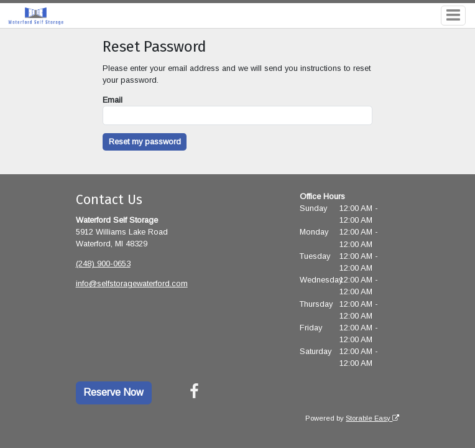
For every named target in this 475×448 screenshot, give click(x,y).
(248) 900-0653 (103, 263)
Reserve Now (113, 392)
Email (112, 100)
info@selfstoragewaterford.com (132, 283)
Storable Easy (372, 418)
